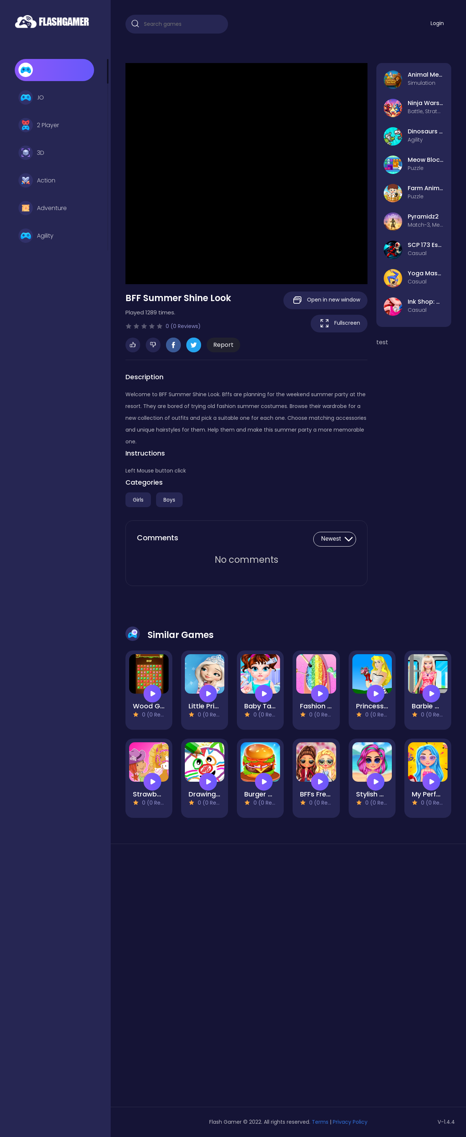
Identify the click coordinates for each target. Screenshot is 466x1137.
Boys (169, 499)
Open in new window (325, 300)
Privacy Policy (350, 1122)
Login (437, 23)
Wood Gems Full (160, 706)
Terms (320, 1122)
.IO (31, 97)
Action (36, 180)
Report (223, 345)
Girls (138, 499)
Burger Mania (266, 794)
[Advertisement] (176, 978)
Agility (35, 236)
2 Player (38, 125)
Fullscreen (339, 323)
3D (31, 153)
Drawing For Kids (216, 794)
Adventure (42, 208)
